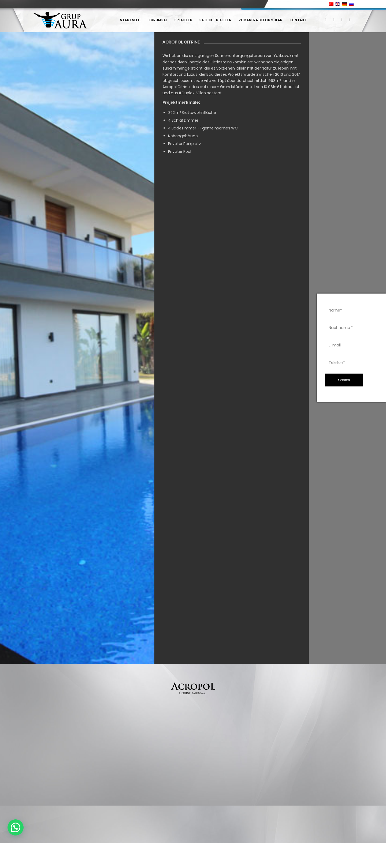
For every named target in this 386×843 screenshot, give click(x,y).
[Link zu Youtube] (350, 20)
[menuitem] (131, 20)
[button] (16, 827)
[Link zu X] (334, 20)
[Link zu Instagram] (342, 20)
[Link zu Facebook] (326, 20)
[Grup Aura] (60, 20)
